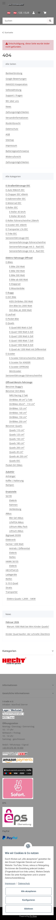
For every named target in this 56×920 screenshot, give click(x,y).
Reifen (12, 557)
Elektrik (13, 500)
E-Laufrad (10, 314)
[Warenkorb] (45, 13)
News (8, 106)
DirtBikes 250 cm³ (18, 421)
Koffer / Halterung (15, 480)
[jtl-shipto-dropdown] (9, 13)
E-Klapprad (14, 283)
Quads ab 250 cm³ (18, 456)
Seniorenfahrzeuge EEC (17, 237)
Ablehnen (28, 909)
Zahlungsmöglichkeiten (17, 112)
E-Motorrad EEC (13, 203)
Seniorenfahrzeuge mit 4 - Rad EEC (26, 251)
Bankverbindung (14, 73)
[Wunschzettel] (39, 13)
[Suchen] (24, 20)
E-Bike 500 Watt (17, 275)
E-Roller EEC (12, 207)
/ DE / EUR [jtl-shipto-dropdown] (21, 12)
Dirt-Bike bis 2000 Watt (20, 305)
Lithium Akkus (16, 530)
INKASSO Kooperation (16, 84)
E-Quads (10, 323)
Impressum (11, 145)
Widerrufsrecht (13, 156)
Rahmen (13, 504)
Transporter (12, 591)
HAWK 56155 (12, 561)
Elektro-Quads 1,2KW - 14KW (21, 598)
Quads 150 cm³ (16, 438)
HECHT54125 (12, 570)
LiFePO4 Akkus (16, 522)
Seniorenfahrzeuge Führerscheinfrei (27, 242)
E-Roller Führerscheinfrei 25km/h (22, 220)
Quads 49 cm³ (16, 452)
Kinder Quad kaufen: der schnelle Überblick (28, 634)
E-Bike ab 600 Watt (18, 279)
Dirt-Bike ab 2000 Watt (20, 310)
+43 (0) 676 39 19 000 (12, 747)
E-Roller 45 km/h (17, 211)
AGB (8, 134)
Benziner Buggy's (14, 386)
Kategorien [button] (9, 651)
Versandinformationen (17, 117)
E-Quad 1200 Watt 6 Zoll (21, 336)
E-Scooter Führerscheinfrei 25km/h (26, 358)
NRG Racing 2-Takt (18, 395)
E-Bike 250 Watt (17, 266)
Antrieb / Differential (19, 548)
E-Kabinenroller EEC (16, 198)
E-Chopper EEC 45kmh (17, 194)
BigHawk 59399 (13, 535)
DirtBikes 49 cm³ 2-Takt (20, 399)
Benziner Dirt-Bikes (15, 390)
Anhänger (11, 476)
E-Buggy (10, 292)
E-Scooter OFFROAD (19, 366)
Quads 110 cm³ (16, 430)
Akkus (8, 513)
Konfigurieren (28, 900)
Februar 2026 (12, 622)
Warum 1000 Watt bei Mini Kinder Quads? (28, 626)
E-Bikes (9, 262)
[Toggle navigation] (3, 2)
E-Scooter (10, 353)
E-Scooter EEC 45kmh (16, 224)
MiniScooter (15, 371)
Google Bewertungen (16, 78)
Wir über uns (12, 101)
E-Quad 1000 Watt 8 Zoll (21, 344)
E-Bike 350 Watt (17, 270)
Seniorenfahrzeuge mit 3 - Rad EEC (26, 246)
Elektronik (11, 539)
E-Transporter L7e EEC (17, 229)
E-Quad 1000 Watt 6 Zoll (21, 331)
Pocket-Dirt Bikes (14, 465)
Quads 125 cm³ (16, 434)
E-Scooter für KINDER (19, 362)
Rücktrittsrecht (13, 123)
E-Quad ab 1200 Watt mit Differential (27, 349)
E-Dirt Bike (11, 297)
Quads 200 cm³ (16, 447)
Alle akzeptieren (28, 891)
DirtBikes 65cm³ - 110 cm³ (22, 404)
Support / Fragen (14, 95)
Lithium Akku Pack (18, 526)
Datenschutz (12, 128)
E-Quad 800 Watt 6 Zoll (20, 327)
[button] (33, 13)
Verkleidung (15, 509)
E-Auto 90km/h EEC (15, 190)
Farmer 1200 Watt (14, 544)
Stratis (9, 587)
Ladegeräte (11, 574)
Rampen (10, 484)
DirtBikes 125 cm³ (18, 408)
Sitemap (10, 139)
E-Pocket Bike (12, 318)
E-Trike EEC (11, 233)
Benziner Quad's (14, 425)
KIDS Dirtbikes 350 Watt (21, 301)
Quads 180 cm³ (16, 443)
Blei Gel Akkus (16, 517)
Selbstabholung (13, 89)
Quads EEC (14, 460)
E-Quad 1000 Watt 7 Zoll (21, 340)
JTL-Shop (33, 916)
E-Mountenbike (16, 288)
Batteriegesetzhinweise (17, 151)
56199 (9, 496)
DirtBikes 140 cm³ (18, 412)
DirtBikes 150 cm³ (18, 417)
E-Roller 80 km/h (17, 216)
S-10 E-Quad (12, 583)
